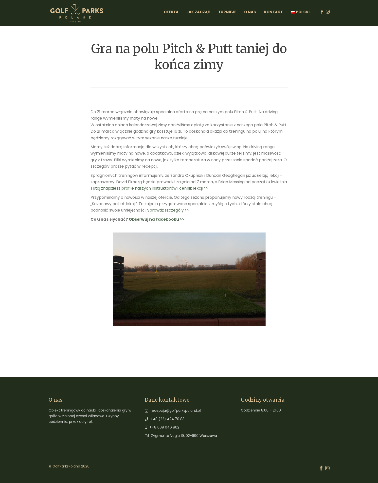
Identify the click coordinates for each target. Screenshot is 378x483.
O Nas (250, 12)
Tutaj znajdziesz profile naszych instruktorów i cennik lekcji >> (149, 188)
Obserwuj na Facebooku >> (156, 219)
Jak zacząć (198, 12)
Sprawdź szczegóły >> (168, 210)
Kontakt (273, 12)
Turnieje (227, 12)
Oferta (171, 12)
